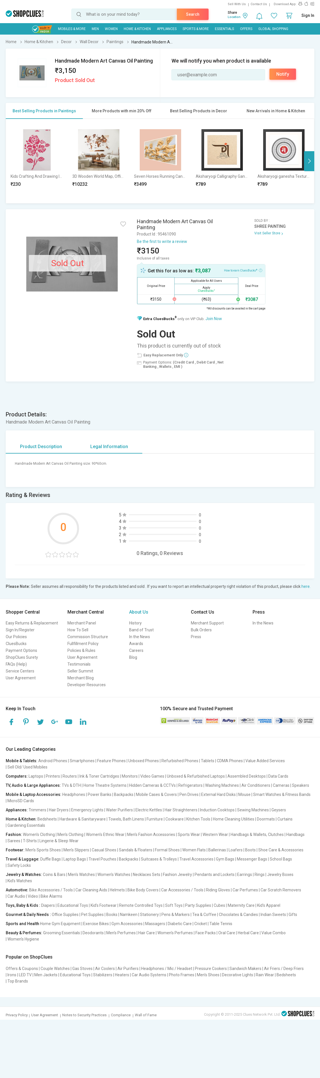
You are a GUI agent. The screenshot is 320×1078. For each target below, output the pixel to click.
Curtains (285, 819)
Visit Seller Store (267, 233)
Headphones (73, 794)
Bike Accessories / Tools (51, 890)
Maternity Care (241, 905)
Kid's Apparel (268, 905)
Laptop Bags (74, 859)
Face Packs (205, 933)
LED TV (25, 975)
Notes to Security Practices (84, 1015)
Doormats (266, 819)
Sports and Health (22, 923)
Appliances (167, 29)
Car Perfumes (245, 890)
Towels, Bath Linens (126, 819)
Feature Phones (111, 760)
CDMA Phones (230, 760)
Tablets (207, 760)
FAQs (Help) (16, 664)
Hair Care (146, 933)
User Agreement (21, 678)
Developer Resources (86, 684)
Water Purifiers (119, 810)
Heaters (122, 975)
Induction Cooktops (217, 810)
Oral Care (226, 933)
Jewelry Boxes (280, 874)
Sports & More (196, 29)
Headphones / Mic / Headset (166, 968)
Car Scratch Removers (281, 890)
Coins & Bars (54, 874)
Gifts (293, 914)
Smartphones (82, 760)
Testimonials (79, 664)
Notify (282, 74)
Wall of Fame (146, 1015)
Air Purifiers (128, 968)
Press (196, 636)
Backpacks (123, 794)
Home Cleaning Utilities (233, 819)
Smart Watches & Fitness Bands (282, 794)
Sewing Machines (253, 810)
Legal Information (109, 446)
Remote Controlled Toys (141, 905)
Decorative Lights (237, 975)
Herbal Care (248, 933)
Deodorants (93, 933)
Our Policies (16, 636)
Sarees (13, 841)
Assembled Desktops (246, 776)
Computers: (17, 776)
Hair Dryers (59, 810)
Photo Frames (181, 975)
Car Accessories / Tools (182, 890)
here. (306, 586)
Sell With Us (237, 4)
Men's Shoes (208, 975)
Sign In (307, 15)
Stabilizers (102, 975)
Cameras (281, 785)
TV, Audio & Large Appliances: (33, 785)
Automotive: (17, 890)
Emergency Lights (87, 810)
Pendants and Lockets (215, 874)
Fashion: (14, 834)
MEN (95, 29)
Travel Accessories (196, 859)
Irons (11, 975)
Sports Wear (189, 834)
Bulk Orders (201, 630)
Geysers (278, 810)
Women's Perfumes (175, 933)
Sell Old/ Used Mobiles (27, 767)
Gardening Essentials (26, 825)
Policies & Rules (81, 650)
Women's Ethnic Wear (105, 834)
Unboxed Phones (143, 760)
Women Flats (194, 850)
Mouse (244, 794)
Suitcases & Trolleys (159, 859)
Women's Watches (113, 874)
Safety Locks (19, 865)
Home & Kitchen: (21, 819)
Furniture (155, 819)
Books (111, 914)
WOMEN (111, 29)
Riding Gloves (218, 890)
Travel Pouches (102, 859)
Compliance (121, 1015)
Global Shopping (273, 29)
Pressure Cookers (211, 968)
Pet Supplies (92, 914)
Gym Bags (225, 859)
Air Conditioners (255, 785)
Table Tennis (220, 923)
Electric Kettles (148, 810)
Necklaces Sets (146, 874)
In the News (139, 636)
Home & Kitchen (137, 29)
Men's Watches (81, 874)
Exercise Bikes (96, 923)
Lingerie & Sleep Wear (59, 841)
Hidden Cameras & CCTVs (152, 785)
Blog (133, 657)
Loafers (236, 850)
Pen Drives (189, 794)
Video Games (152, 776)
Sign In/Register (20, 630)
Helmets (117, 890)
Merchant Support (207, 623)
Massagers (155, 923)
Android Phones (52, 760)
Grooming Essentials (61, 933)
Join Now (213, 318)
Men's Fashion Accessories (151, 834)
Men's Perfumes (121, 933)
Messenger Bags (252, 859)
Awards (136, 643)
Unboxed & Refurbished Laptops (196, 776)
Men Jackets (45, 975)
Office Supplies (65, 914)
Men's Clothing (70, 834)
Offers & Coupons (22, 968)
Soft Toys (174, 905)
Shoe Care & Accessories (280, 850)
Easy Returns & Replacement (32, 623)
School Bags (281, 859)
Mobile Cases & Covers (156, 794)
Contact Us (259, 4)
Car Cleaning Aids (91, 890)
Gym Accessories (127, 923)
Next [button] (309, 161)
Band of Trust (141, 630)
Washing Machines (222, 785)
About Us (138, 612)
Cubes (219, 905)
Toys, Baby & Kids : (23, 905)
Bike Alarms (51, 896)
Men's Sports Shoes (43, 850)
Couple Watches (55, 968)
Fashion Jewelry (177, 874)
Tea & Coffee (204, 914)
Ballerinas (217, 850)
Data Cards (278, 776)
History (135, 623)
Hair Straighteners (181, 810)
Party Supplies (198, 905)
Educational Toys (72, 905)
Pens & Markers (175, 914)
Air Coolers (105, 968)
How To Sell (77, 630)
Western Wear (215, 834)
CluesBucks (16, 643)
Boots (250, 850)
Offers (246, 29)
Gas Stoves (82, 968)
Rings (260, 874)
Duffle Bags (50, 859)
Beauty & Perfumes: (24, 933)
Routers (70, 776)
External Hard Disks (218, 794)
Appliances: (17, 810)
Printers (53, 776)
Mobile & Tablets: (21, 760)
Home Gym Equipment (60, 923)
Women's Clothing (39, 834)
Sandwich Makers (245, 968)
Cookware (174, 819)
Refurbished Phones (179, 760)
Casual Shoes (104, 850)
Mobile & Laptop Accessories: (33, 794)
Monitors (130, 776)
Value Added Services (265, 760)
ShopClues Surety (22, 657)
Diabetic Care (180, 923)
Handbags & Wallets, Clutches (257, 834)
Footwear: (15, 850)
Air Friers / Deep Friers (284, 968)
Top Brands (17, 981)
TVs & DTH (71, 785)
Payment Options (21, 650)
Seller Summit (80, 671)
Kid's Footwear (104, 905)
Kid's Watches (19, 881)
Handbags (295, 834)
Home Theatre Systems (105, 785)
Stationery (149, 914)
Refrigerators (190, 785)
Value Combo (273, 933)
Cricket (200, 923)
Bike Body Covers (143, 890)
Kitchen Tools (198, 819)
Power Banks (99, 794)
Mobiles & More (72, 29)
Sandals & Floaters (135, 850)
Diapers (48, 905)
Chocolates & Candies (238, 914)
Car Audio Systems (149, 975)
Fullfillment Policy (83, 643)
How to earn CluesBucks (243, 270)
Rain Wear (265, 975)
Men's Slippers (76, 850)
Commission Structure (87, 636)
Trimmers (37, 810)
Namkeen (128, 914)
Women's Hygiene (23, 939)
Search (192, 14)
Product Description (41, 446)
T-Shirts (30, 841)
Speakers (300, 785)
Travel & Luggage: (22, 859)
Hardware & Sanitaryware (82, 819)
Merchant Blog (80, 678)
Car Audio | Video (22, 896)
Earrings (244, 874)
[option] (37, 161)
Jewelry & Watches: (24, 874)
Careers (136, 650)
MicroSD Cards (20, 800)
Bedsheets (47, 819)
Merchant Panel (81, 623)
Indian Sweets (273, 914)
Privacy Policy (17, 1015)
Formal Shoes (167, 850)
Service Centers (20, 671)
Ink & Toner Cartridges (99, 776)
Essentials (224, 29)
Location (234, 17)
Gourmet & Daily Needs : (28, 914)
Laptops (36, 776)
